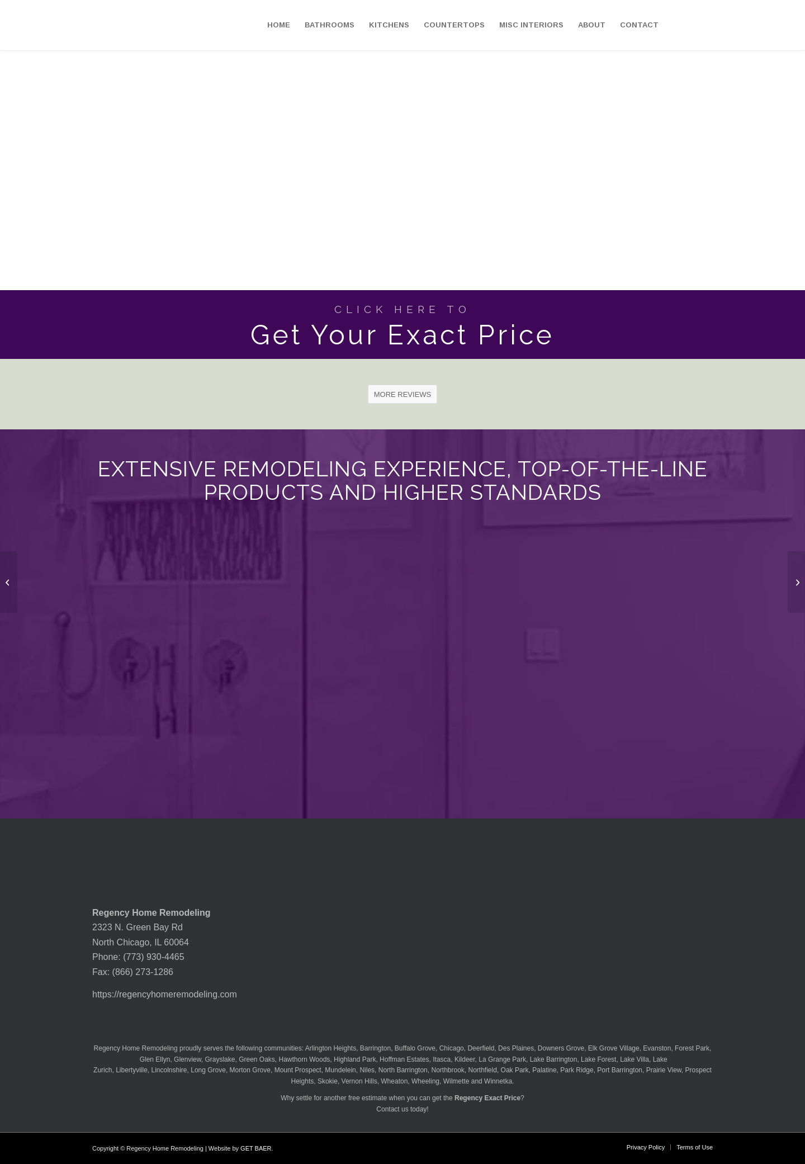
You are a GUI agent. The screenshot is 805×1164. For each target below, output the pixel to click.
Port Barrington (619, 1070)
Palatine (544, 1070)
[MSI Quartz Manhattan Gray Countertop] (8, 582)
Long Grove (208, 1070)
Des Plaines (516, 1048)
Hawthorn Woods (304, 1059)
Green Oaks (257, 1059)
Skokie (328, 1081)
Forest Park (692, 1048)
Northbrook (447, 1070)
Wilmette (456, 1081)
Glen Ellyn (154, 1059)
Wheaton (394, 1081)
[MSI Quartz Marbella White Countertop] (796, 582)
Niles (367, 1070)
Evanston (657, 1048)
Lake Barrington (553, 1059)
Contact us (392, 1109)
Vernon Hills (359, 1081)
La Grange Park (502, 1059)
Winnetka (498, 1081)
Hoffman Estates (404, 1059)
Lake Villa (634, 1059)
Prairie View (663, 1070)
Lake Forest (598, 1059)
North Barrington (403, 1070)
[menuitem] (278, 25)
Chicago (451, 1048)
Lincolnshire (169, 1070)
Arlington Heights (330, 1048)
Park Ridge (576, 1070)
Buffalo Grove (415, 1048)
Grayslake (220, 1059)
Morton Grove (250, 1070)
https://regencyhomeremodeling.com (164, 994)
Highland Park (355, 1059)
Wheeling (425, 1081)
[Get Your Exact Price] (402, 324)
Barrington (375, 1048)
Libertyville (132, 1070)
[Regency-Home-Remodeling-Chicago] (66, 25)
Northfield (482, 1070)
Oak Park (515, 1070)
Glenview (187, 1059)
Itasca (442, 1059)
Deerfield (480, 1048)
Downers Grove (561, 1048)
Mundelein (340, 1070)
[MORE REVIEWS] (403, 394)
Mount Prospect (297, 1070)
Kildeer (464, 1059)
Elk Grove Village (614, 1048)
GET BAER (255, 1148)
